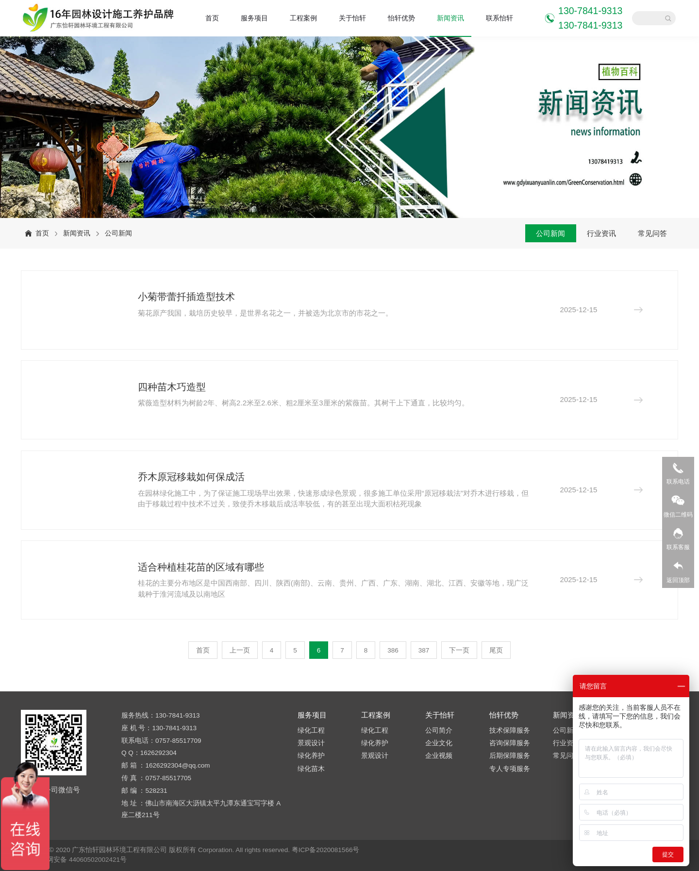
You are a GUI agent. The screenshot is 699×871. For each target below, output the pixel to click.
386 (393, 650)
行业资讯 (601, 233)
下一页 (459, 650)
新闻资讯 (450, 18)
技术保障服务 (509, 730)
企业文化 (438, 743)
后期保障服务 (509, 755)
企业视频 (438, 755)
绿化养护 (311, 755)
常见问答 (652, 233)
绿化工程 (311, 730)
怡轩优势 (401, 18)
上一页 (240, 650)
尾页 (496, 650)
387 (424, 650)
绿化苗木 (311, 768)
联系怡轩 (499, 18)
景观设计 (311, 743)
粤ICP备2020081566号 (326, 850)
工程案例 (303, 18)
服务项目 (254, 18)
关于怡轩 (352, 18)
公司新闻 (118, 233)
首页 (212, 18)
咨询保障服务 (509, 743)
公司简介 (438, 730)
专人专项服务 (509, 768)
